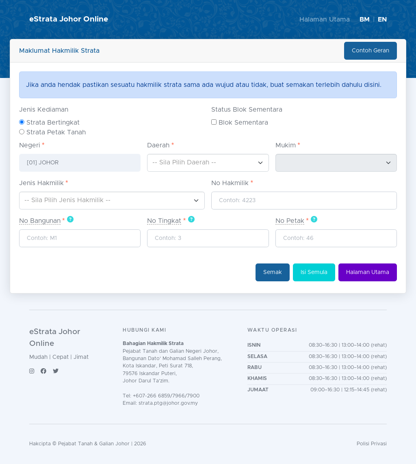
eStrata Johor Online (68, 19)
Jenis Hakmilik (41, 183)
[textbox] (208, 162)
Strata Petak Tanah (56, 132)
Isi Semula (314, 272)
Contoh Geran (370, 51)
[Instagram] (31, 371)
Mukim (285, 145)
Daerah (158, 145)
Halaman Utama (324, 19)
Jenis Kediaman (43, 109)
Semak (272, 272)
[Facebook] (43, 371)
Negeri (29, 145)
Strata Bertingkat (53, 122)
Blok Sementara (243, 122)
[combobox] (208, 163)
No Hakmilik (230, 183)
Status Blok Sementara (246, 109)
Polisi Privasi (372, 444)
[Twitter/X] (55, 371)
